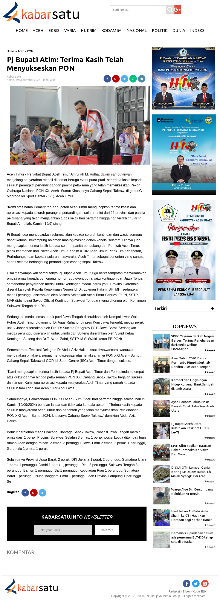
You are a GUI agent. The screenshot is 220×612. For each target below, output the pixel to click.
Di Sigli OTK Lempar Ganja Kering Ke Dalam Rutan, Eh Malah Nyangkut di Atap (191, 472)
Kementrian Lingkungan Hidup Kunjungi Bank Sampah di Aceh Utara (192, 384)
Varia (70, 30)
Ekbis (53, 30)
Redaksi (174, 591)
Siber (186, 591)
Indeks (197, 30)
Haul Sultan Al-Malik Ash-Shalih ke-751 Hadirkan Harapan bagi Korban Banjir (191, 515)
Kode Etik (199, 591)
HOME (22, 30)
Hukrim (88, 30)
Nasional (137, 30)
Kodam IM (111, 30)
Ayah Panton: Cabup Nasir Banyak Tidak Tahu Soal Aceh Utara (192, 406)
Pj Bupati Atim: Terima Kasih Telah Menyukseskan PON (65, 64)
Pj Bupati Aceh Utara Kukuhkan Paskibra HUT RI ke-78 (190, 428)
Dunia (178, 30)
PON (30, 51)
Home (11, 51)
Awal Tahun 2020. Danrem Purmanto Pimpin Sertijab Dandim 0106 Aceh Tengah (190, 362)
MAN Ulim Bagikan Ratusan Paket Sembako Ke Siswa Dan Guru (191, 450)
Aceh (38, 30)
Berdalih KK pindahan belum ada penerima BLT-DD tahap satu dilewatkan (192, 537)
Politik (159, 30)
